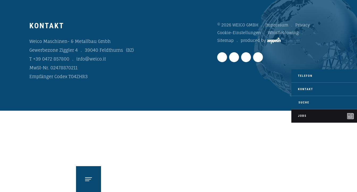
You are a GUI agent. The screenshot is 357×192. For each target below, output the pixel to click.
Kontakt (305, 89)
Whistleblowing (283, 32)
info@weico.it (91, 59)
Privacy (302, 24)
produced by (260, 41)
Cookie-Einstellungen (239, 32)
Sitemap (225, 40)
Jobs (302, 116)
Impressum (276, 24)
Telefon (305, 76)
